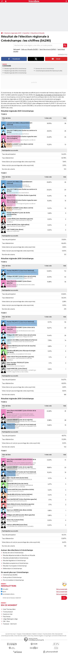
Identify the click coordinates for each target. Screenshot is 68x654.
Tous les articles (47, 634)
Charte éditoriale (26, 634)
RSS (53, 634)
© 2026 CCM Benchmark (59, 635)
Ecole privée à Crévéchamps (12, 577)
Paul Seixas (6, 616)
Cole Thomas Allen (9, 609)
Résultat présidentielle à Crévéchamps (15, 558)
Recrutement (59, 634)
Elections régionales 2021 (13, 33)
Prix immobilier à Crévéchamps (13, 580)
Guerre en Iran (7, 614)
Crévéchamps (39, 70)
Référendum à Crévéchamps (12, 568)
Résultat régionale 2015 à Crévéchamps (15, 70)
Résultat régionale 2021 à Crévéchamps (15, 68)
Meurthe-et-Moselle (37, 33)
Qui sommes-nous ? (10, 634)
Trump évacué (8, 612)
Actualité (4, 589)
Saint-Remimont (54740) (48, 49)
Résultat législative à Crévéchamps (14, 560)
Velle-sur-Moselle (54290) (29, 49)
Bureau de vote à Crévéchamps (13, 553)
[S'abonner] (34, 598)
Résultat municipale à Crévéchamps (15, 566)
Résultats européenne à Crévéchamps (15, 563)
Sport (3, 592)
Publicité (34, 634)
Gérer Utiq (30, 635)
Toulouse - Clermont (10, 624)
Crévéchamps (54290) (10, 575)
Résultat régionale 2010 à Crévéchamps (15, 73)
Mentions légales (38, 635)
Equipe (19, 634)
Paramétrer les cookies (20, 635)
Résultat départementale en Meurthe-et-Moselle (19, 555)
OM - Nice (6, 621)
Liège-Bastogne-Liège (10, 619)
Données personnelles (7, 635)
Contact (40, 634)
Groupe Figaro (48, 635)
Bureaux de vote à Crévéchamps (45, 68)
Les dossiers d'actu (7, 594)
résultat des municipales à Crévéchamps (49, 95)
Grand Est (26, 33)
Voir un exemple (61, 589)
